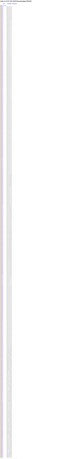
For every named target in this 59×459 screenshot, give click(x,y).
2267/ (2, 37)
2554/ (2, 372)
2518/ (2, 330)
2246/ (2, 12)
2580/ (2, 403)
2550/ (2, 368)
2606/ (2, 433)
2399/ (2, 191)
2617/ (2, 446)
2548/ (2, 365)
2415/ (2, 210)
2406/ (2, 199)
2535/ (2, 350)
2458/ (2, 260)
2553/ (2, 371)
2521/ (2, 334)
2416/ (2, 211)
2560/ (2, 379)
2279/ (2, 51)
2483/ (2, 289)
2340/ (2, 122)
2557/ (2, 376)
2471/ (2, 275)
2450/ (2, 251)
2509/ (2, 320)
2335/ (2, 116)
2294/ (2, 68)
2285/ (2, 58)
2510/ (2, 321)
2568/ (2, 389)
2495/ (2, 303)
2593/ (2, 418)
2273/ (2, 44)
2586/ (2, 410)
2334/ (2, 115)
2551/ (2, 369)
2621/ (2, 451)
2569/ (2, 390)
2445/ (2, 245)
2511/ (2, 322)
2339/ (2, 121)
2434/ (2, 232)
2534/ (2, 349)
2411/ (2, 205)
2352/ (2, 136)
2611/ (2, 439)
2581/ (2, 404)
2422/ (2, 218)
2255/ (2, 23)
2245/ (2, 11)
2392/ (2, 183)
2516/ (2, 328)
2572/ (2, 393)
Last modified (9, 3)
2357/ (2, 142)
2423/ (2, 219)
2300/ (2, 75)
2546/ (2, 363)
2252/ (2, 19)
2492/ (2, 300)
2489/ (2, 296)
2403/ (2, 196)
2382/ (2, 171)
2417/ (2, 212)
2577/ (2, 399)
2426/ (2, 223)
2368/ (2, 155)
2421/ (2, 217)
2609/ (2, 437)
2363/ (2, 149)
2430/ (2, 227)
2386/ (2, 176)
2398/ (2, 190)
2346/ (2, 129)
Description (15, 3)
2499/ (2, 308)
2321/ (2, 100)
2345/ (2, 128)
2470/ (2, 274)
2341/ (2, 123)
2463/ (2, 266)
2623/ (2, 453)
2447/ (2, 247)
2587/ (2, 411)
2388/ (2, 178)
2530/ (2, 344)
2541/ (2, 357)
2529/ (2, 343)
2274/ (2, 45)
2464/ (2, 267)
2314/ (2, 92)
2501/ (2, 310)
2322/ (2, 101)
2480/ (2, 286)
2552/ (2, 370)
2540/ (2, 356)
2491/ (2, 299)
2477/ (2, 282)
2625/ (2, 455)
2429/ (2, 226)
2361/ (2, 147)
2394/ (2, 185)
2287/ (2, 60)
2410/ (2, 204)
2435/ (2, 233)
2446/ (2, 246)
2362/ (2, 148)
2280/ (2, 52)
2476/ (2, 281)
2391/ (2, 182)
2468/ (2, 272)
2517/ (2, 329)
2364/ (2, 150)
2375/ (2, 163)
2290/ (2, 64)
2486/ (2, 293)
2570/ (2, 391)
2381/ (2, 170)
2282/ (2, 54)
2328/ (2, 108)
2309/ (2, 86)
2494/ (2, 302)
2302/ (2, 78)
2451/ (2, 252)
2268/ (2, 38)
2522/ (2, 335)
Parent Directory (4, 5)
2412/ (2, 206)
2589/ (2, 413)
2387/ (2, 177)
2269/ (2, 39)
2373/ (2, 161)
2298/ (2, 73)
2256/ (2, 24)
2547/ (2, 364)
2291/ (2, 65)
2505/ (2, 315)
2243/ (2, 9)
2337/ (2, 119)
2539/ (2, 355)
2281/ (2, 53)
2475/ (2, 280)
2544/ (2, 361)
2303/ (2, 79)
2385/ (2, 175)
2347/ (2, 130)
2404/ (2, 197)
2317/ (2, 95)
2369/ (2, 156)
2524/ (2, 337)
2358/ (2, 143)
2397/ (2, 189)
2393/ (2, 184)
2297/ (2, 72)
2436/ (2, 234)
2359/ (2, 144)
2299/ (2, 74)
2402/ (2, 195)
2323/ (2, 102)
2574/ (2, 396)
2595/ (2, 420)
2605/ (2, 432)
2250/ (2, 17)
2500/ (2, 309)
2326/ (2, 106)
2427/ (2, 224)
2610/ (2, 438)
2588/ (2, 412)
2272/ (2, 43)
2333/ (2, 114)
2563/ (2, 383)
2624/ (2, 454)
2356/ (2, 141)
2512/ (2, 323)
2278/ (2, 50)
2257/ (2, 25)
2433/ (2, 231)
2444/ (2, 244)
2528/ (2, 342)
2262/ (2, 31)
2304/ (2, 80)
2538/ (2, 354)
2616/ (2, 445)
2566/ (2, 386)
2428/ (2, 225)
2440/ (2, 239)
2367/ (2, 154)
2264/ (2, 33)
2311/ (2, 88)
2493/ (2, 301)
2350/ (2, 134)
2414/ (2, 209)
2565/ (2, 385)
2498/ (2, 307)
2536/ (2, 351)
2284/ (2, 57)
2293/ (2, 67)
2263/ (2, 32)
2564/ (2, 384)
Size (12, 3)
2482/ (2, 288)
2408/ (2, 202)
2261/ (2, 30)
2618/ (2, 447)
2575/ (2, 397)
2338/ (2, 120)
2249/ (2, 16)
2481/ (2, 287)
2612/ (2, 440)
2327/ (2, 107)
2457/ (2, 259)
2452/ (2, 253)
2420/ (2, 216)
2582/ (2, 405)
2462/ (2, 265)
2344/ (2, 127)
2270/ (2, 40)
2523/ (2, 336)
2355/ (2, 140)
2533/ (2, 348)
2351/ (2, 135)
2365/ (2, 151)
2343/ (2, 126)
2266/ (2, 36)
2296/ (2, 71)
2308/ (2, 85)
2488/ (2, 295)
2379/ (2, 168)
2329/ (2, 109)
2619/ (2, 448)
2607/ (2, 434)
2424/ (2, 220)
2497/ (2, 306)
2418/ (2, 213)
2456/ (2, 258)
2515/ (2, 327)
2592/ (2, 417)
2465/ (2, 268)
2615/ (2, 444)
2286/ (2, 59)
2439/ (2, 238)
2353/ (2, 137)
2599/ (2, 425)
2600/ (2, 426)
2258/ (2, 26)
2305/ (2, 81)
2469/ (2, 273)
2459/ (2, 261)
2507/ (2, 317)
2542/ (2, 358)
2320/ (2, 99)
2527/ (2, 341)
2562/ (2, 382)
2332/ (2, 113)
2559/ (2, 378)
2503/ (2, 313)
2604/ (2, 431)
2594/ (2, 419)
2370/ (2, 157)
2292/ (2, 66)
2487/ (2, 294)
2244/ (2, 10)
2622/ (2, 452)
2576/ (2, 398)
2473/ (2, 278)
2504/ (2, 314)
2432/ (2, 230)
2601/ (2, 427)
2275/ (2, 46)
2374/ (2, 162)
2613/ (2, 441)
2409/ (2, 203)
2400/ (2, 192)
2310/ (2, 87)
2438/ (2, 237)
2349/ (2, 133)
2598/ (2, 424)
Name (4, 3)
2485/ (2, 292)
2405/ (2, 198)
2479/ (2, 285)
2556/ (2, 375)
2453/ (2, 254)
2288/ (2, 61)
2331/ (2, 112)
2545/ (2, 362)
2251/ (2, 18)
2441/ (2, 240)
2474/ (2, 279)
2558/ (2, 377)
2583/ (2, 406)
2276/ (2, 47)
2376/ (2, 164)
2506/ (2, 316)
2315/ (2, 93)
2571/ (2, 392)
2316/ (2, 94)
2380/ (2, 169)
